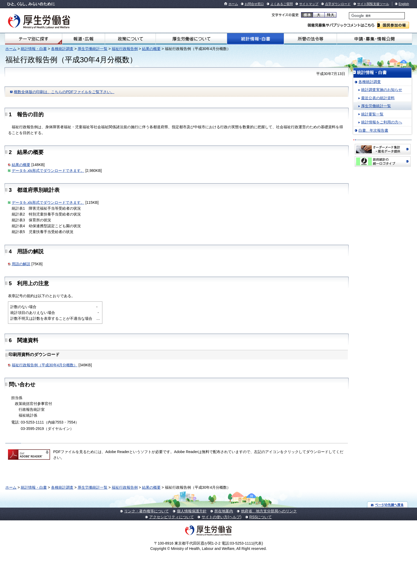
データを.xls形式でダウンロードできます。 (48, 170)
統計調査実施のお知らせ (381, 90)
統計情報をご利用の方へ (381, 122)
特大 (330, 15)
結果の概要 (151, 49)
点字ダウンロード (338, 4)
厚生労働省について (191, 38)
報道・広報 (83, 38)
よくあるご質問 (281, 4)
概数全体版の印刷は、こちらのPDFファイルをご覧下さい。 (64, 92)
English (404, 4)
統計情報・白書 (255, 38)
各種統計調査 (62, 49)
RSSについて (260, 517)
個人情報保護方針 (192, 511)
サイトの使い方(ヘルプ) (221, 517)
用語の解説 (21, 264)
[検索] (377, 16)
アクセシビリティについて (171, 517)
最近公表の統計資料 (378, 98)
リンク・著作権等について (146, 511)
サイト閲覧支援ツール (373, 4)
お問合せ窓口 (254, 4)
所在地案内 (223, 511)
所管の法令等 (310, 38)
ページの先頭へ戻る (387, 504)
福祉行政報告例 (125, 49)
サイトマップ (308, 4)
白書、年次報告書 (373, 130)
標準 (307, 15)
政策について (130, 38)
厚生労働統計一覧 (92, 49)
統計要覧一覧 (372, 114)
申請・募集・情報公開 (374, 38)
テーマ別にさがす (33, 38)
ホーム (233, 4)
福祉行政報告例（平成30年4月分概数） (44, 365)
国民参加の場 (393, 25)
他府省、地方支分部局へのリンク (269, 511)
